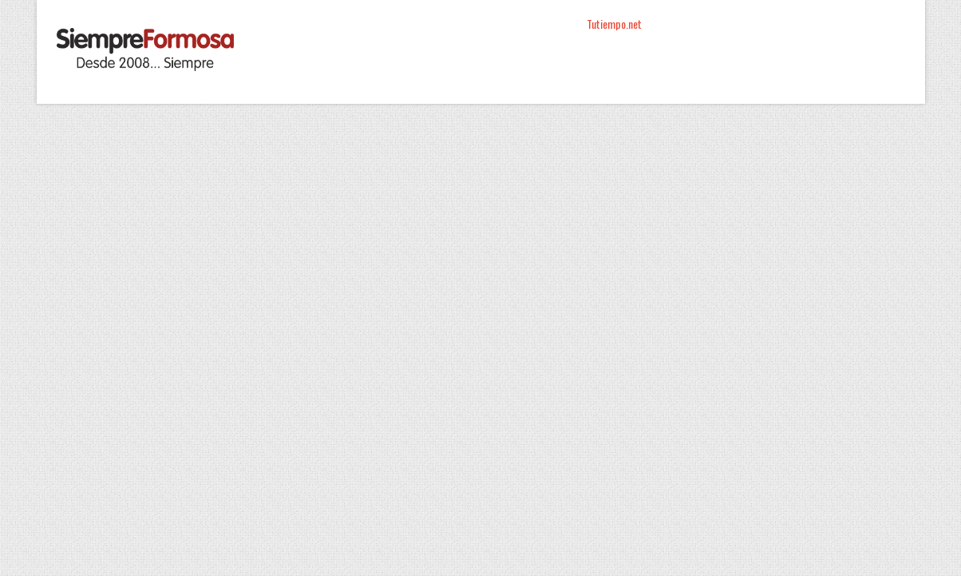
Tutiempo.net (614, 23)
